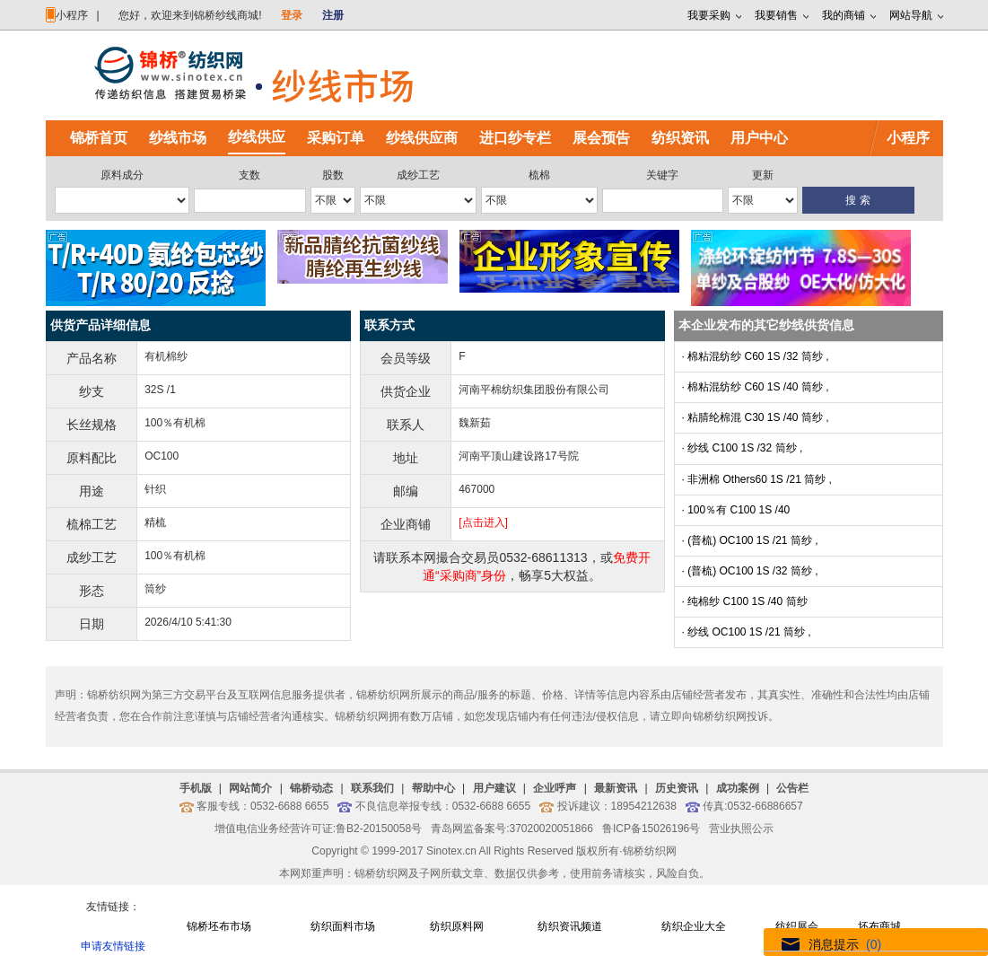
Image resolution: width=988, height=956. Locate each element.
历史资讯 (676, 788)
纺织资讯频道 (570, 926)
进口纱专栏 (515, 137)
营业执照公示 (741, 828)
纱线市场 (177, 137)
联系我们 (372, 788)
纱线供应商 (422, 137)
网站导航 (910, 15)
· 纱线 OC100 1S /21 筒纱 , (746, 632)
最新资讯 (615, 788)
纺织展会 (796, 926)
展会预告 (601, 137)
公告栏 (792, 788)
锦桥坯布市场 (219, 926)
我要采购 (708, 15)
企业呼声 (554, 788)
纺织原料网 (457, 926)
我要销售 (776, 15)
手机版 (195, 788)
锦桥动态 (311, 788)
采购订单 (335, 137)
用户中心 (759, 137)
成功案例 (737, 788)
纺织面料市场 (342, 926)
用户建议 (494, 788)
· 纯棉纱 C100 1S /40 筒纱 (745, 601)
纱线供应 (256, 137)
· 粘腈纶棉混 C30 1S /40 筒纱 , (755, 417)
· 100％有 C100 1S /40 (736, 510)
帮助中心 (433, 788)
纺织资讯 (680, 137)
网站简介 (250, 788)
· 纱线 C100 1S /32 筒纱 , (742, 448)
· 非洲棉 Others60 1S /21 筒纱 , (757, 479)
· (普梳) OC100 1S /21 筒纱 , (750, 540)
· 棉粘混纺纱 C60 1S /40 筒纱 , (755, 387)
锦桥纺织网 (650, 851)
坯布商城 (879, 926)
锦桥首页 (98, 137)
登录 (291, 15)
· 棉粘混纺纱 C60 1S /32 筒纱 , (755, 356)
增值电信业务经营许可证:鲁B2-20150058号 (318, 828)
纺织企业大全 (693, 926)
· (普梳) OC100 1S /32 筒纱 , (750, 571)
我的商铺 (843, 15)
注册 (333, 15)
